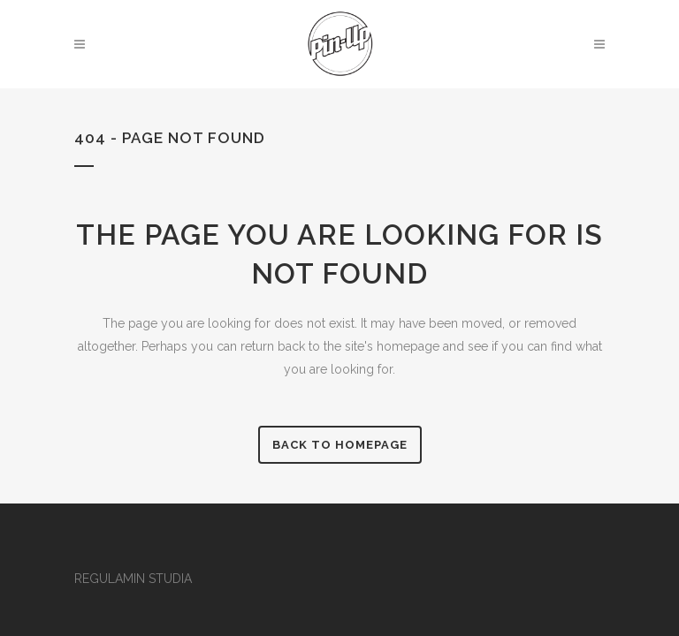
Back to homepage (340, 444)
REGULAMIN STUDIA (133, 579)
